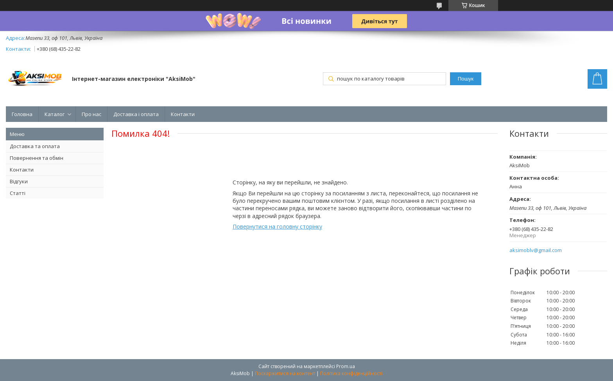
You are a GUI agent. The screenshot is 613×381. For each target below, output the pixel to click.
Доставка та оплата (35, 146)
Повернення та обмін (36, 157)
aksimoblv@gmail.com (535, 250)
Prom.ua (345, 366)
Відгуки (19, 181)
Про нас (91, 114)
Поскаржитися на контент (285, 373)
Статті (17, 193)
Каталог (55, 114)
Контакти (183, 114)
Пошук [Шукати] (465, 79)
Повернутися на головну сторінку (277, 226)
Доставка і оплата (136, 114)
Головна (22, 114)
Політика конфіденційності (351, 373)
